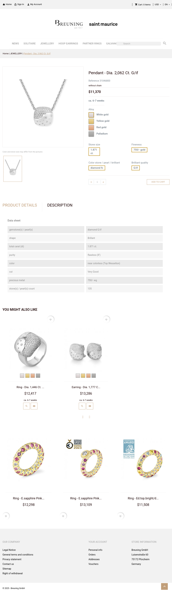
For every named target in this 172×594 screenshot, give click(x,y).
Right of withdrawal (13, 573)
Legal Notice (9, 550)
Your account (98, 541)
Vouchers (93, 564)
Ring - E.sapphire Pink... (28, 498)
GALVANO (111, 43)
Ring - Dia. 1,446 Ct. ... (30, 387)
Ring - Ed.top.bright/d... (143, 498)
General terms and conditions (18, 554)
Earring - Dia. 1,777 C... (86, 387)
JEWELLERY (47, 43)
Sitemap (7, 568)
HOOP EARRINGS (68, 43)
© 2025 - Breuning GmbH (14, 588)
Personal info (95, 550)
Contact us (8, 564)
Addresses (94, 559)
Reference (94, 80)
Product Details (20, 205)
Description (59, 205)
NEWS (15, 43)
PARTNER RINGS (92, 43)
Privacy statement (12, 559)
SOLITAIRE (30, 43)
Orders (92, 554)
